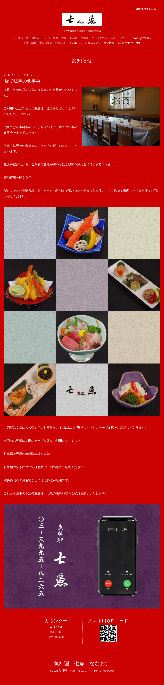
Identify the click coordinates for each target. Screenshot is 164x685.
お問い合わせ (125, 43)
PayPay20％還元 (142, 38)
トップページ (20, 38)
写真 (113, 38)
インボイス (75, 43)
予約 (138, 43)
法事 (63, 38)
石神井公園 (29, 43)
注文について (93, 43)
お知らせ (36, 38)
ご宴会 (84, 38)
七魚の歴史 (45, 43)
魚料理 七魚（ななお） (82, 663)
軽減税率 (60, 43)
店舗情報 (109, 43)
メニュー (124, 38)
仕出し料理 (51, 38)
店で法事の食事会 (22, 81)
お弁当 (73, 38)
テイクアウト (99, 38)
